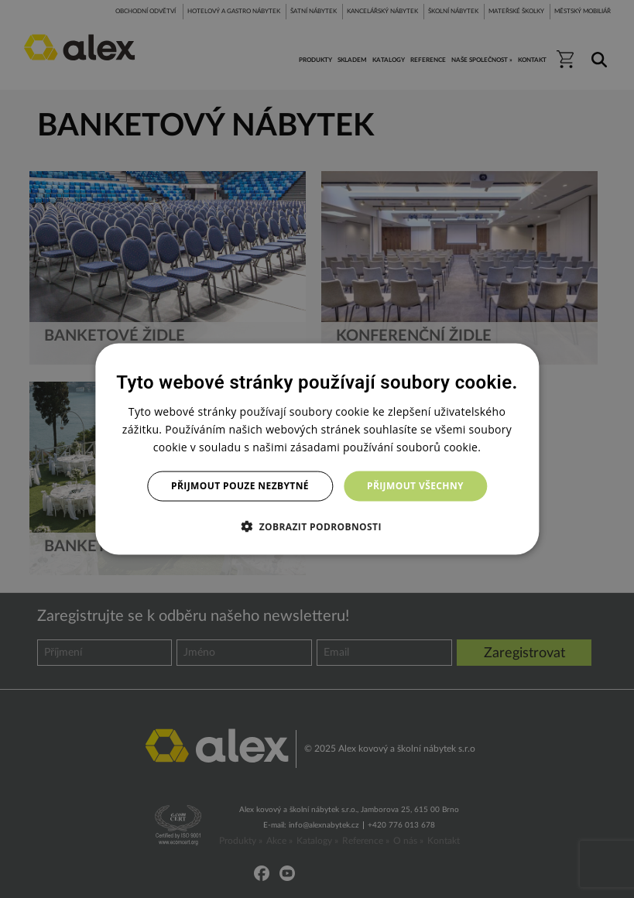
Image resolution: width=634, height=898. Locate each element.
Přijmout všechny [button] (415, 485)
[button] (317, 525)
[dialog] (317, 449)
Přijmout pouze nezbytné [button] (240, 485)
